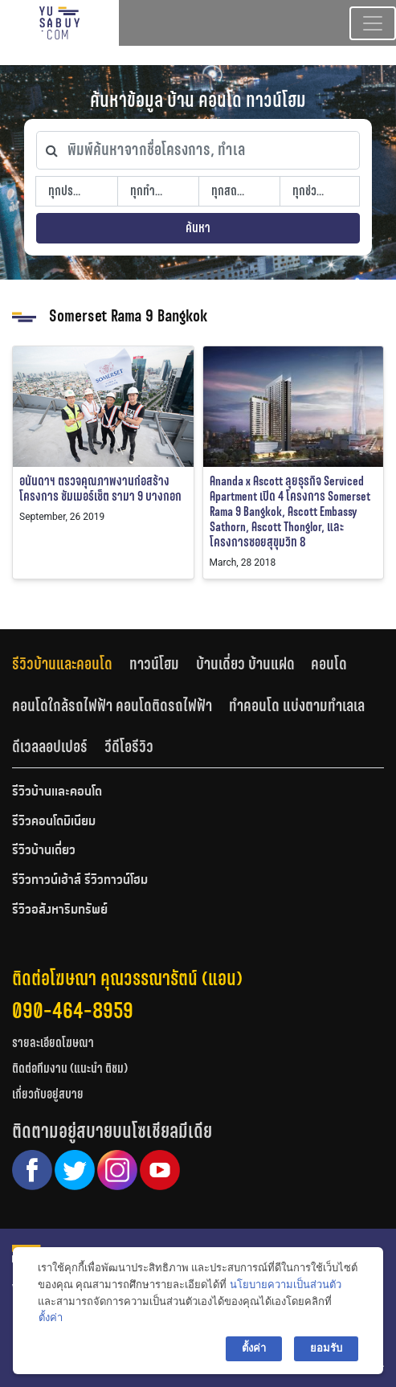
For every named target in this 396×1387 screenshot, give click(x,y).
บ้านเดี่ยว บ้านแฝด (245, 664)
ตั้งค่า (51, 1317)
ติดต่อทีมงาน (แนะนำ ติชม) (70, 1068)
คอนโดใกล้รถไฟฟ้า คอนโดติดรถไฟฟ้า (112, 705)
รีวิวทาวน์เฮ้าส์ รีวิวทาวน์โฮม (80, 880)
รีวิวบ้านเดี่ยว (44, 851)
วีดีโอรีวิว (128, 746)
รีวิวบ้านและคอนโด (62, 664)
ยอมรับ (326, 1348)
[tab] (70, 663)
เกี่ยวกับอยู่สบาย (48, 1094)
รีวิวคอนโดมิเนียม (54, 822)
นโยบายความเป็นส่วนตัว (285, 1285)
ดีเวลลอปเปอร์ (50, 746)
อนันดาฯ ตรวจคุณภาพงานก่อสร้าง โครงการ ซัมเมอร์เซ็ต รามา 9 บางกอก (100, 488)
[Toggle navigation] (372, 23)
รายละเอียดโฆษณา (53, 1042)
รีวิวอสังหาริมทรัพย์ (60, 910)
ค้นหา (198, 228)
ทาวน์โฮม (154, 664)
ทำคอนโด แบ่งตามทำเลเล (297, 705)
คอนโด (329, 664)
